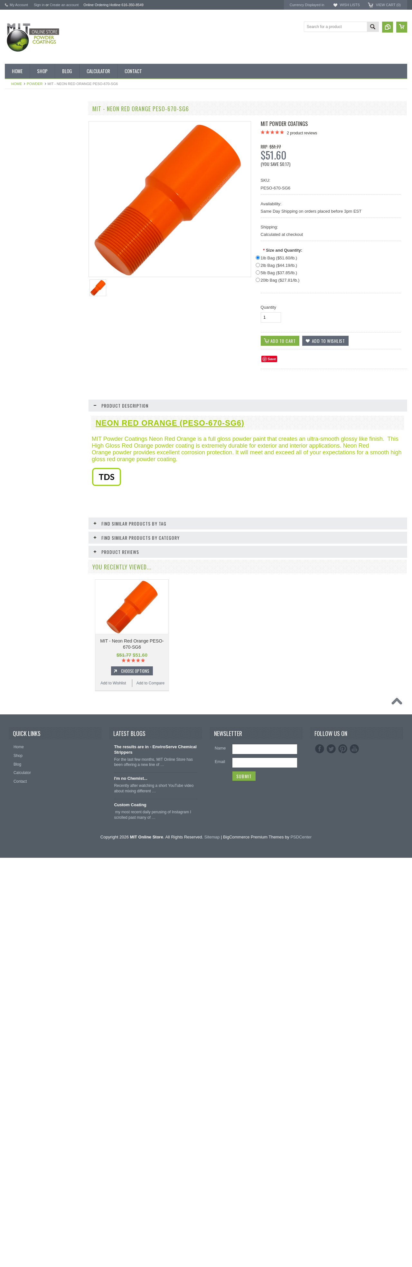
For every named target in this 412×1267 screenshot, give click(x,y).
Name (220, 1157)
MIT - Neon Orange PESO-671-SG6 (43, 623)
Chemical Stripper (23, 197)
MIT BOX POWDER (25, 153)
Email (220, 1170)
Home (16, 84)
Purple (14, 372)
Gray (12, 328)
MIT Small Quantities (26, 219)
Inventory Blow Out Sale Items (34, 132)
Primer (14, 361)
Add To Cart (47, 862)
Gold (12, 306)
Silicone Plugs (20, 525)
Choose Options (47, 647)
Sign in (39, 5)
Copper (14, 295)
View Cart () (388, 5)
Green (13, 317)
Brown (13, 263)
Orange (14, 339)
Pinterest (342, 1158)
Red (11, 383)
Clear (13, 284)
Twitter (331, 1158)
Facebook (319, 1158)
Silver (13, 394)
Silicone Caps (20, 481)
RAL (12, 426)
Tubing (14, 536)
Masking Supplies (23, 470)
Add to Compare (63, 659)
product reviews (302, 133)
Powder (35, 84)
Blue (12, 241)
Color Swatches (21, 437)
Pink (12, 350)
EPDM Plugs (19, 503)
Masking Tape (20, 514)
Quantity (268, 307)
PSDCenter (301, 1246)
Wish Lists (350, 5)
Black (13, 230)
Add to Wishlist (24, 659)
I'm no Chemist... (130, 1187)
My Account (19, 5)
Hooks (13, 492)
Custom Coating (130, 1214)
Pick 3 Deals (19, 175)
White (13, 404)
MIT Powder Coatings (284, 124)
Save (272, 359)
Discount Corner (22, 142)
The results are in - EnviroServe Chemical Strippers (155, 1159)
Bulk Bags (17, 121)
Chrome (15, 273)
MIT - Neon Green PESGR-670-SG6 (43, 727)
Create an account (64, 5)
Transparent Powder (25, 459)
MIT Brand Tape (22, 164)
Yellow (13, 415)
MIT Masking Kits (23, 186)
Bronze (14, 252)
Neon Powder (20, 448)
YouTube (354, 1158)
